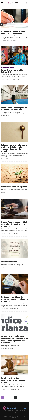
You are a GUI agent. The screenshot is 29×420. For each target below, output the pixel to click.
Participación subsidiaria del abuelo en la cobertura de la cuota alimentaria (14, 299)
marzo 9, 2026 (4, 158)
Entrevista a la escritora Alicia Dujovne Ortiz (12, 71)
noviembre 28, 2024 (5, 79)
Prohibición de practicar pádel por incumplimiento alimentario (14, 108)
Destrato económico (9, 261)
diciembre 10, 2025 (5, 389)
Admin (14, 40)
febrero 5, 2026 (4, 308)
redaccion (16, 79)
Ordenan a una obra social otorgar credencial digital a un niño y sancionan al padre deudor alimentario (14, 148)
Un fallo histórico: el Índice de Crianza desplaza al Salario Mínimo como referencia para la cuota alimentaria (14, 339)
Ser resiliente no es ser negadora (14, 186)
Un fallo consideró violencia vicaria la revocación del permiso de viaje (14, 380)
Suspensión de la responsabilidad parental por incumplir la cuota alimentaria (14, 224)
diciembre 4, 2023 (5, 40)
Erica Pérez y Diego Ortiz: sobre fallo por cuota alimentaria (13, 32)
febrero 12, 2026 (5, 233)
